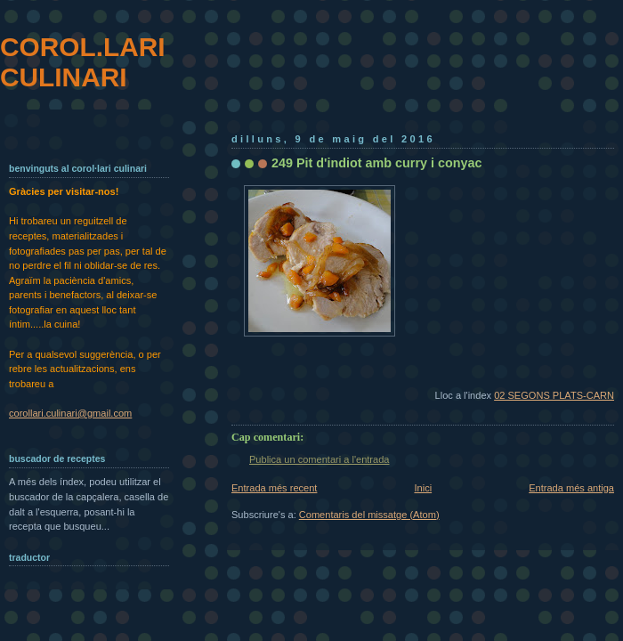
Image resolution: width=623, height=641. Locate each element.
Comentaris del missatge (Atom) (369, 514)
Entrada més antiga (571, 488)
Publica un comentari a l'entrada (319, 459)
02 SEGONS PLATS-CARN (554, 395)
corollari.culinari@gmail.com (70, 413)
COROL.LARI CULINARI (83, 62)
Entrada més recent (274, 488)
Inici (423, 488)
